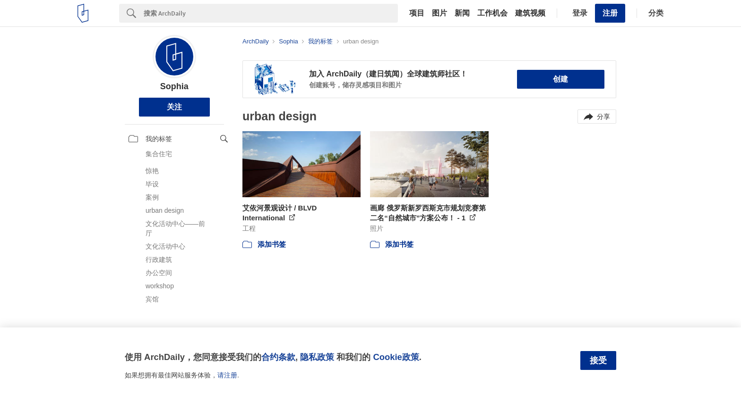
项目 (416, 13)
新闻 (462, 13)
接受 (598, 360)
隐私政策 (317, 357)
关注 (174, 107)
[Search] (271, 13)
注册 (610, 13)
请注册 (227, 375)
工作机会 (492, 13)
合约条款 (278, 357)
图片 (439, 13)
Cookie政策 (396, 357)
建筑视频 (530, 13)
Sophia (174, 86)
